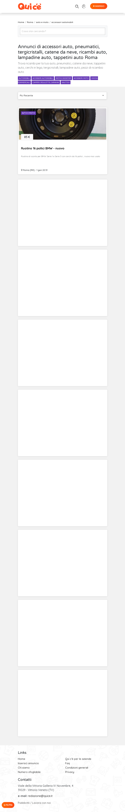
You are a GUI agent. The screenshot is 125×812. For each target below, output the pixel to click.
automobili (24, 78)
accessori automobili (43, 78)
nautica (65, 82)
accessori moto (81, 78)
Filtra (8, 805)
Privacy (69, 772)
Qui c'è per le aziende (78, 759)
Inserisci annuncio (28, 763)
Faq (67, 763)
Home (21, 759)
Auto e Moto (28, 113)
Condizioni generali (76, 767)
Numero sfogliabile (29, 772)
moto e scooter (63, 78)
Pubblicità (23, 802)
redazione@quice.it (40, 796)
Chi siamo (24, 767)
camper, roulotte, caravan (46, 82)
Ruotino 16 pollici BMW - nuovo (42, 148)
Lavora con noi (41, 802)
